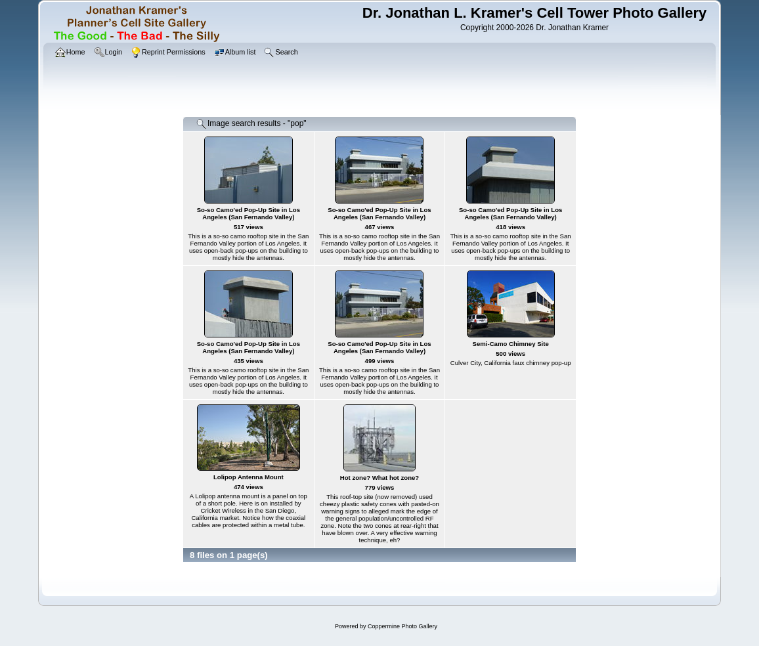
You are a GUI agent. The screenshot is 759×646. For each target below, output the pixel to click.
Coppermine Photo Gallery (402, 626)
